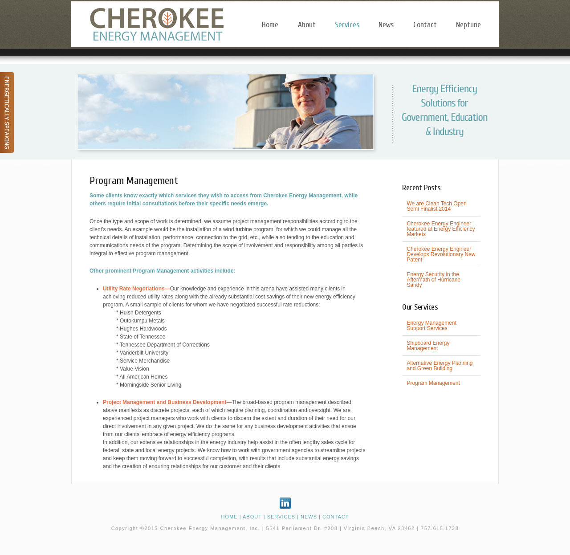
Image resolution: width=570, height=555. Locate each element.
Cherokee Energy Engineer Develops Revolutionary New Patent (441, 254)
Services (347, 24)
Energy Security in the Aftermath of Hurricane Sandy (433, 279)
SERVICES (281, 516)
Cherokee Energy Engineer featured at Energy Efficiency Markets (441, 228)
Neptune (468, 24)
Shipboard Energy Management (428, 345)
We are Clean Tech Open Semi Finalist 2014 (436, 206)
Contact (425, 24)
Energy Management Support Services (431, 325)
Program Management (433, 383)
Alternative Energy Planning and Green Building (439, 365)
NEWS (309, 516)
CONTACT (335, 516)
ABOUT (252, 516)
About (307, 24)
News (386, 24)
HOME (229, 516)
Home (270, 24)
